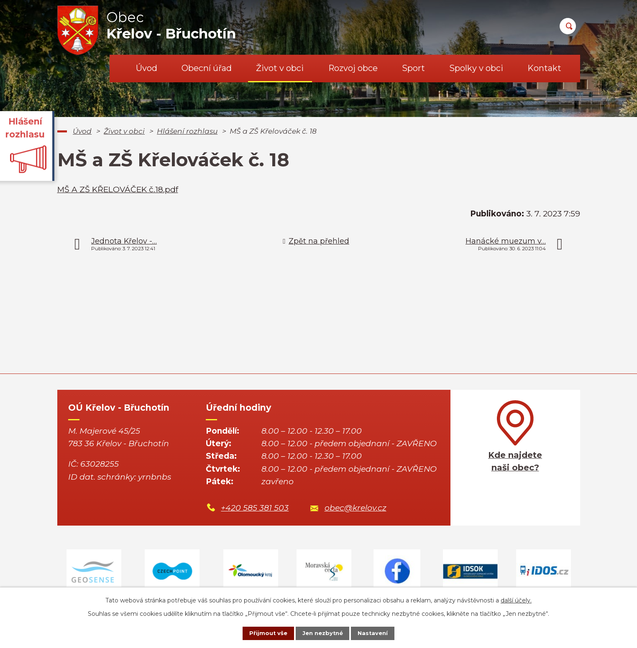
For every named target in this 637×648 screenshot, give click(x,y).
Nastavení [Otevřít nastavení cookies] (379, 632)
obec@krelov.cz (355, 508)
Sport (413, 68)
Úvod (146, 68)
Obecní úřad (207, 68)
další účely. (516, 598)
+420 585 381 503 (255, 508)
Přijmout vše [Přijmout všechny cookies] (261, 632)
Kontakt (544, 68)
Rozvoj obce (353, 68)
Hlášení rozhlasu (187, 131)
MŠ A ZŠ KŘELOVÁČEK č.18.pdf (117, 189)
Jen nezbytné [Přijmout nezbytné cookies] (322, 632)
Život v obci (280, 68)
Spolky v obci (476, 68)
